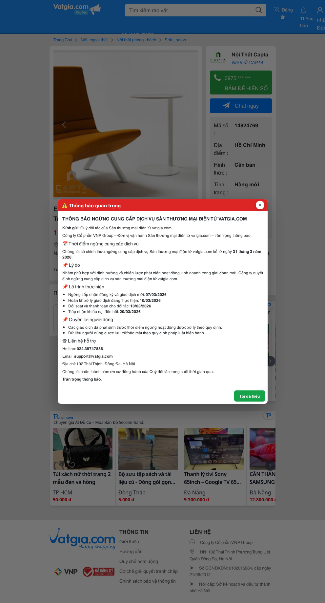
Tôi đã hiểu (249, 396)
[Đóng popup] (260, 205)
